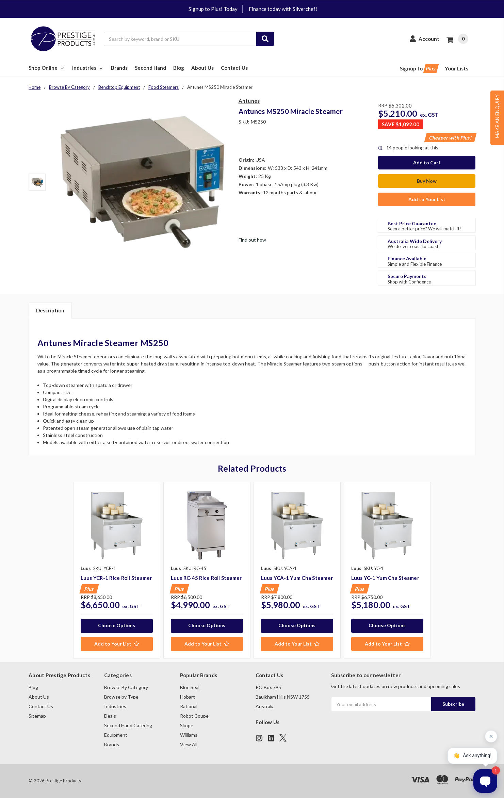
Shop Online (47, 68)
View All (188, 744)
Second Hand (150, 68)
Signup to (419, 68)
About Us (202, 68)
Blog (178, 68)
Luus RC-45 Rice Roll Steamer (206, 578)
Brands (119, 68)
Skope (186, 725)
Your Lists (456, 68)
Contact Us (234, 68)
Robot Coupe (194, 716)
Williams (188, 735)
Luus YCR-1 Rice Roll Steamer (116, 578)
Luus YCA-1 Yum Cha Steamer (297, 578)
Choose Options (116, 625)
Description (50, 310)
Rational (188, 706)
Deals (110, 716)
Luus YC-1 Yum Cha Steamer (385, 578)
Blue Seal (189, 687)
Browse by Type (121, 697)
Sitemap (37, 716)
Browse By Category (126, 687)
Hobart (187, 697)
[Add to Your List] (117, 644)
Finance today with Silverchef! (283, 9)
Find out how (252, 240)
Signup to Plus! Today (213, 9)
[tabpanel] (116, 570)
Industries (88, 68)
